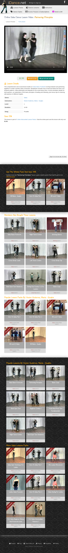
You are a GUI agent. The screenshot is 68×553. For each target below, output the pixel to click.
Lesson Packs (17, 7)
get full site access (46, 78)
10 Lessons (10, 505)
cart (32, 78)
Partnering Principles (35, 383)
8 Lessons (29, 303)
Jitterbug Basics (57, 235)
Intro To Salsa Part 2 (35, 317)
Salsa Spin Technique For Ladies (16, 466)
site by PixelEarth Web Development (34, 546)
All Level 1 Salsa (55, 196)
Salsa (25, 97)
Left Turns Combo (35, 261)
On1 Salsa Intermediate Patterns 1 (35, 520)
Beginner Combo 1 (35, 409)
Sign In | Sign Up (35, 3)
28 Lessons (49, 182)
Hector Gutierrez (29, 101)
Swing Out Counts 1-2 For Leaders (35, 288)
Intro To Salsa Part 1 (35, 196)
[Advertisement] (35, 141)
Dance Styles (16, 12)
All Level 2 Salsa (14, 344)
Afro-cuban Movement (55, 465)
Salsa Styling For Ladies (55, 492)
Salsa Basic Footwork (39, 86)
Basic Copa (56, 287)
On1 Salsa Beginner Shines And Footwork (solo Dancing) (15, 520)
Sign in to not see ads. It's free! (57, 156)
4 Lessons (9, 478)
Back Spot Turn (16, 409)
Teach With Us (29, 543)
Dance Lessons (32, 7)
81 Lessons (10, 182)
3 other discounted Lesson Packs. (27, 119)
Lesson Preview (10, 21)
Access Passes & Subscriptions (37, 12)
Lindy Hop (33, 292)
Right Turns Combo (35, 235)
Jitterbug (55, 240)
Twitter (56, 543)
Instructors (47, 7)
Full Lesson (22, 21)
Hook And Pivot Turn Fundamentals (55, 410)
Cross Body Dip (57, 261)
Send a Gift (57, 11)
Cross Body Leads (14, 261)
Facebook (47, 543)
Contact (12, 543)
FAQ (19, 543)
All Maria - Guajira (15, 196)
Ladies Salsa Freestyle (16, 492)
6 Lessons (49, 451)
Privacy (39, 543)
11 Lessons (29, 182)
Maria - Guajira (38, 101)
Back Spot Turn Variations (14, 287)
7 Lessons (9, 451)
